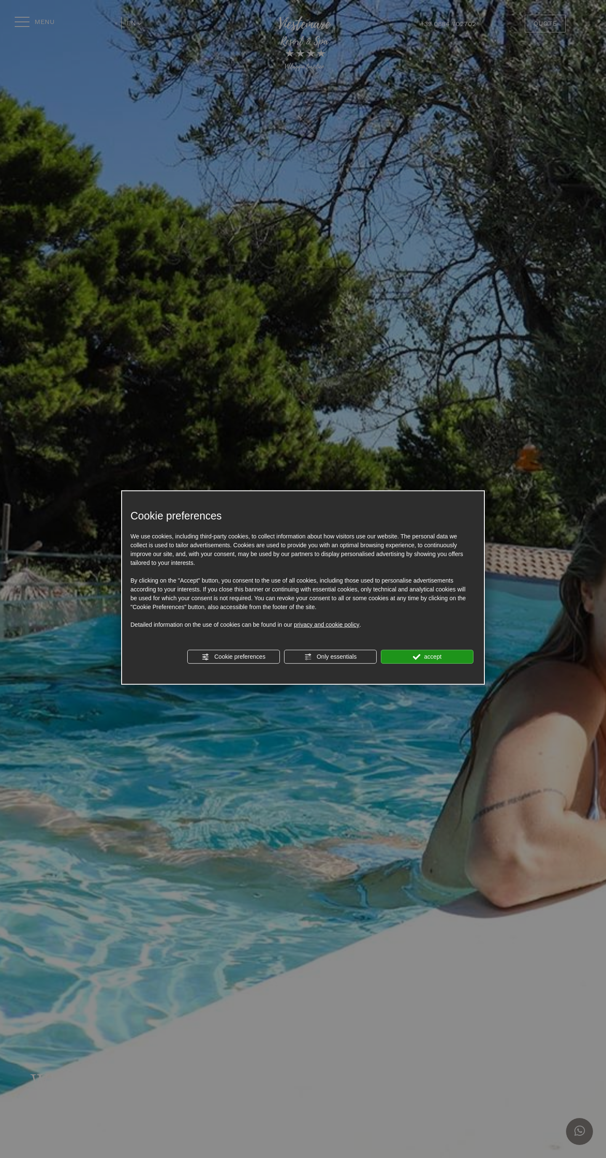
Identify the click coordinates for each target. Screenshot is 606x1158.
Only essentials (330, 657)
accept (427, 657)
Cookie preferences (233, 657)
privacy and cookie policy (326, 624)
